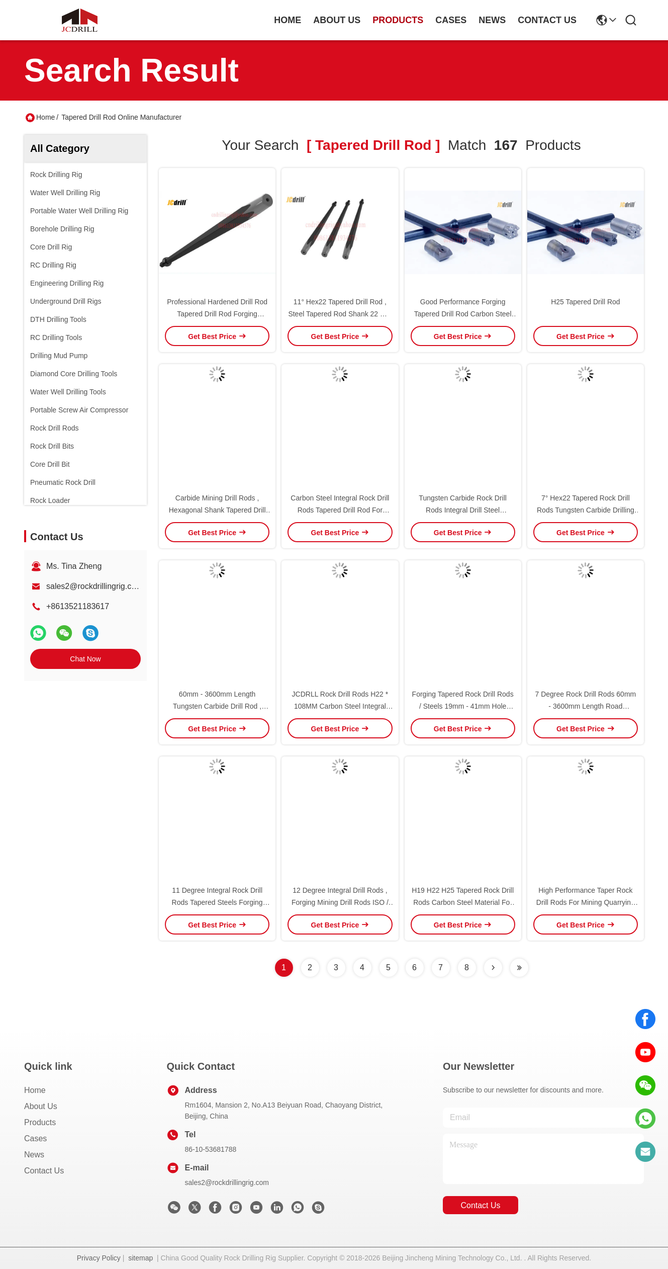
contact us (547, 20)
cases (450, 20)
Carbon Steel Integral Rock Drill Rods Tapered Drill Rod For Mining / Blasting (340, 510)
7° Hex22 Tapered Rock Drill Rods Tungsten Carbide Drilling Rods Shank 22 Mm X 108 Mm (585, 510)
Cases (35, 1138)
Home (287, 20)
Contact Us (44, 1170)
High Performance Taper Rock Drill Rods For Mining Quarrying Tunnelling (585, 902)
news (492, 20)
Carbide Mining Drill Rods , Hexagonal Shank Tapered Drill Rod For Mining (217, 510)
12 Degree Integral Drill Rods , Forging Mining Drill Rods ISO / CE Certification (340, 902)
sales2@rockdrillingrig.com (94, 586)
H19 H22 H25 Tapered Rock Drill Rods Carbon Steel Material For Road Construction (463, 902)
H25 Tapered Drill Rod (585, 302)
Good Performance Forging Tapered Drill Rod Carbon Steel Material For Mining (463, 314)
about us (336, 20)
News (34, 1154)
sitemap (140, 1258)
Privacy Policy (99, 1258)
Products (40, 1122)
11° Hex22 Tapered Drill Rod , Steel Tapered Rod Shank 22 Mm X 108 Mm (340, 314)
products (397, 20)
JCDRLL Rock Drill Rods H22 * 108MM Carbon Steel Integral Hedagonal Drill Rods (340, 706)
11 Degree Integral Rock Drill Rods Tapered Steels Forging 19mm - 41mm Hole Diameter (217, 902)
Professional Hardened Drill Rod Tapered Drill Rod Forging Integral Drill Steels (217, 314)
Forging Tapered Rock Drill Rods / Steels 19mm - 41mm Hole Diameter (463, 706)
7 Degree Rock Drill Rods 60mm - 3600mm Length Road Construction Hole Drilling (585, 706)
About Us (40, 1106)
